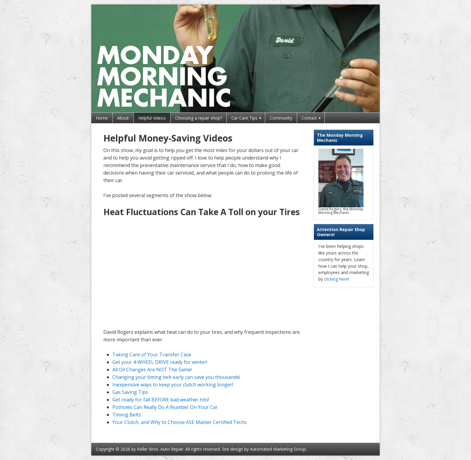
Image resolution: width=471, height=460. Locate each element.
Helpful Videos (152, 118)
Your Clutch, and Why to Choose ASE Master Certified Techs (179, 422)
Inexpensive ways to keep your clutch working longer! (172, 384)
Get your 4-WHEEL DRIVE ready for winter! (159, 362)
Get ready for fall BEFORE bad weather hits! (160, 399)
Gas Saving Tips (130, 392)
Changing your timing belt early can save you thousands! (176, 377)
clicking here (336, 279)
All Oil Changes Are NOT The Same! (152, 369)
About (123, 118)
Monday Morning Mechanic (235, 58)
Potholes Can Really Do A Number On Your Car (165, 407)
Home (102, 118)
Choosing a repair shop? (198, 118)
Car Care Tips (245, 118)
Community (281, 118)
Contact (309, 118)
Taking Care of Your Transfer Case (151, 354)
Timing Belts (126, 414)
